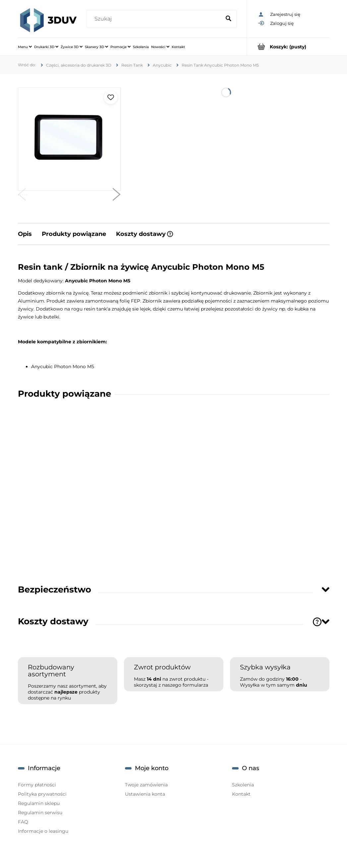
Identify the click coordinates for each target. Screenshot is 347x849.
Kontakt (241, 794)
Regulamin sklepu (39, 803)
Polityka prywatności (42, 794)
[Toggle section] (325, 589)
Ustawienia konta (145, 794)
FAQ (23, 822)
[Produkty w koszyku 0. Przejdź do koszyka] (288, 46)
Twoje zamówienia (146, 785)
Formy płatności (37, 785)
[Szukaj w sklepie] (155, 19)
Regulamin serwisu (40, 813)
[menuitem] (25, 46)
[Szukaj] (228, 19)
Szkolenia (243, 785)
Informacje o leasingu (43, 831)
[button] (22, 196)
